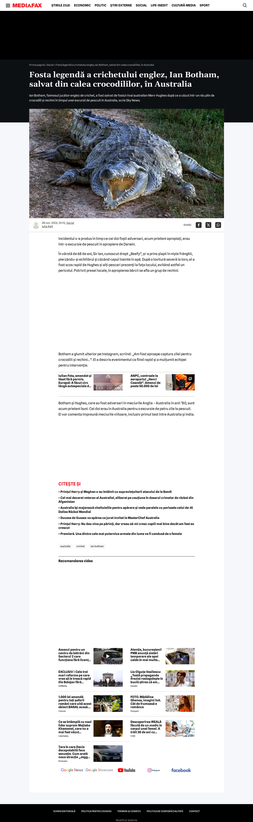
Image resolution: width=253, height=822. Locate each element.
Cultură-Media (184, 5)
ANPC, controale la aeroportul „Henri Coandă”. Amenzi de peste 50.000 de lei (145, 381)
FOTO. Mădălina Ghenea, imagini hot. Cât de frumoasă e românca (145, 702)
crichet (80, 546)
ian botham (97, 546)
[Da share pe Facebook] (199, 225)
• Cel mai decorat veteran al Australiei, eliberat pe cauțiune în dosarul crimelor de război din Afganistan (126, 500)
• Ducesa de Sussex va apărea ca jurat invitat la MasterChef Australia (108, 518)
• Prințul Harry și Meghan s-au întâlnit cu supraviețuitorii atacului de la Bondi (115, 492)
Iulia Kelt (47, 226)
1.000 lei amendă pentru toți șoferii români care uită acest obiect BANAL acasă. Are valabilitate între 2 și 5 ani (74, 702)
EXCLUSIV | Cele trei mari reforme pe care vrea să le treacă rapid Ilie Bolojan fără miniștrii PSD (74, 677)
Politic (100, 5)
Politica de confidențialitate (165, 811)
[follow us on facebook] (181, 770)
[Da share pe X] (208, 225)
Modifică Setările (126, 820)
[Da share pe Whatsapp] (218, 225)
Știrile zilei (60, 5)
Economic (82, 5)
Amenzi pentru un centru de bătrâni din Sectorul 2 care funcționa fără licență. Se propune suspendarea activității (74, 655)
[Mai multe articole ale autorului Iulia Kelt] (36, 225)
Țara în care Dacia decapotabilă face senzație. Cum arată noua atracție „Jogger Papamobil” (74, 752)
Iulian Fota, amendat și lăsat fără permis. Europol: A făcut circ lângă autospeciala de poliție (75, 381)
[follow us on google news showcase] (99, 770)
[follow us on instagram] (153, 770)
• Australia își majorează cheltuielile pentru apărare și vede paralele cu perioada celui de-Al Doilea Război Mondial (125, 510)
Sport (205, 5)
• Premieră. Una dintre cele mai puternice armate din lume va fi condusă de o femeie (120, 534)
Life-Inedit (159, 5)
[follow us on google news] (72, 770)
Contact (194, 811)
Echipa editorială (64, 811)
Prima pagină (37, 64)
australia (65, 546)
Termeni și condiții (129, 811)
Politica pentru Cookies (96, 811)
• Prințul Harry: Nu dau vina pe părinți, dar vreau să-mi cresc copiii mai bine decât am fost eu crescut (126, 526)
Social (141, 5)
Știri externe (121, 5)
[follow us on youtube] (126, 770)
